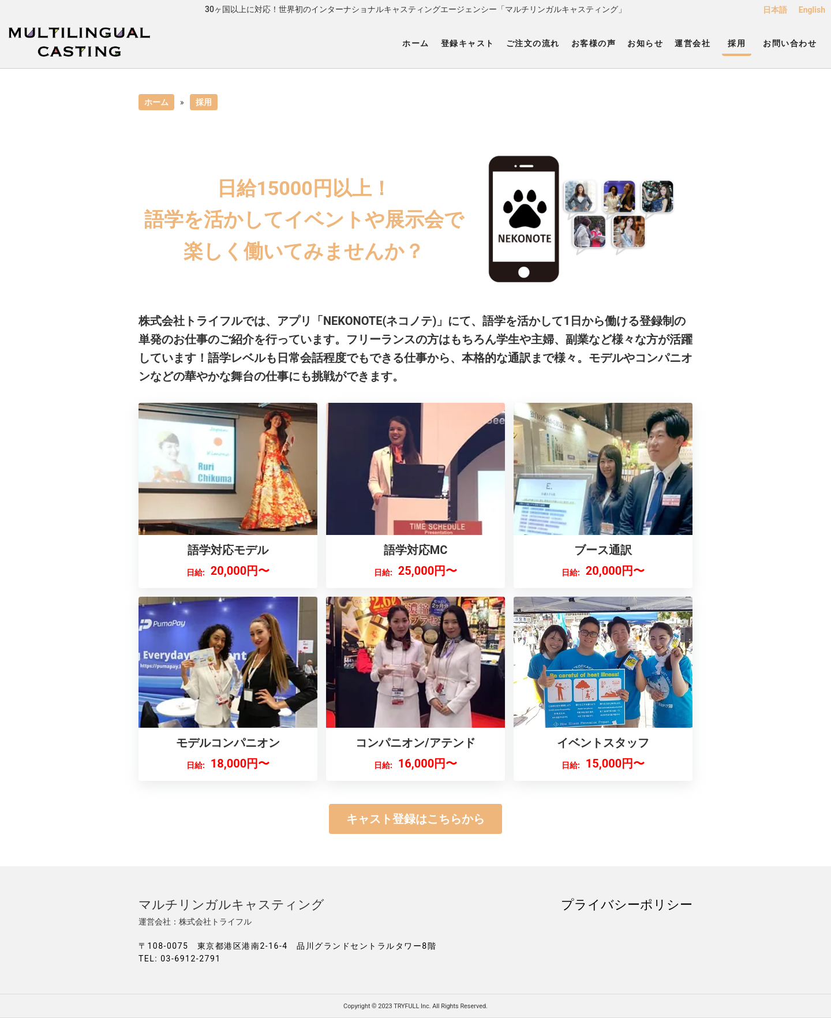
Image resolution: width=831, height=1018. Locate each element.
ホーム (415, 43)
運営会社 (692, 43)
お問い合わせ (790, 43)
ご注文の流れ (533, 43)
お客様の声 (593, 43)
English (812, 9)
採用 (737, 43)
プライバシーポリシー (626, 904)
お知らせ (645, 43)
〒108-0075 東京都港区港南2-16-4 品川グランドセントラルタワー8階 (287, 945)
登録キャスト (468, 43)
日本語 (775, 9)
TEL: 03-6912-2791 (179, 958)
